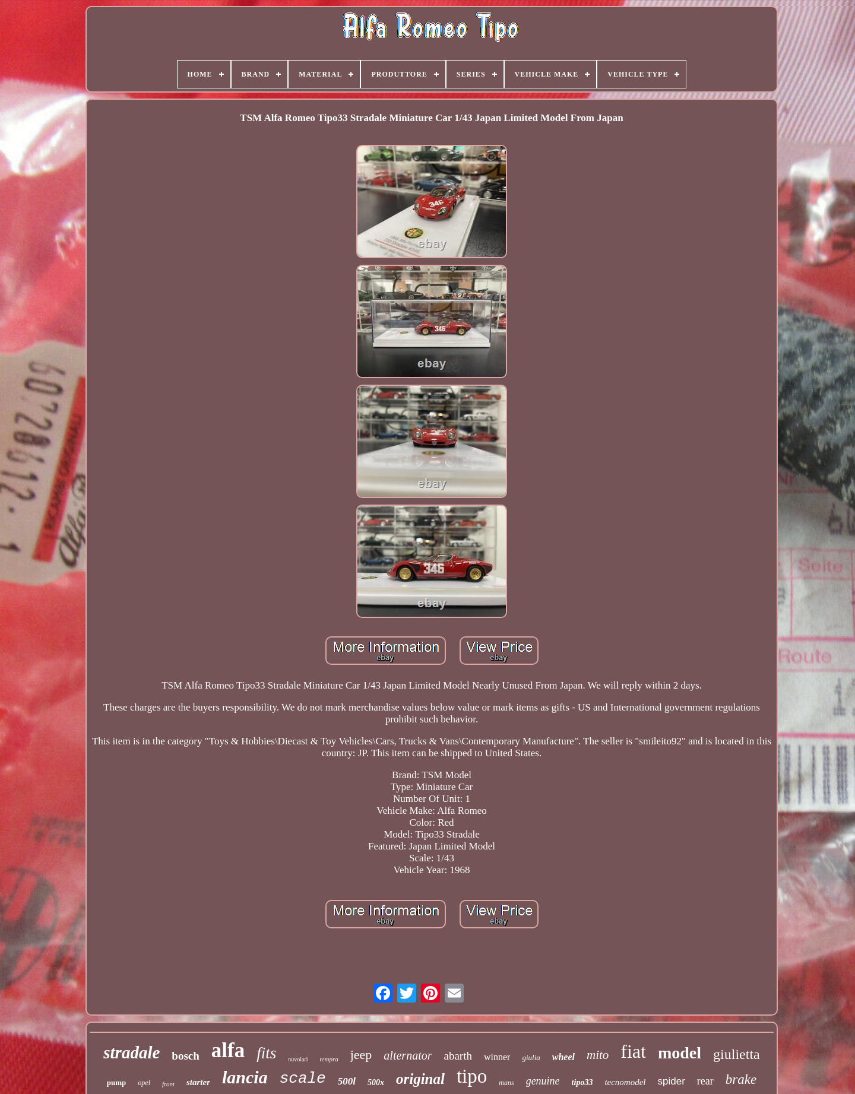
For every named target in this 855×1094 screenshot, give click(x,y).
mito (598, 1055)
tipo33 (582, 1082)
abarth (457, 1055)
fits (266, 1053)
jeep (361, 1054)
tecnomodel (624, 1082)
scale (303, 1078)
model (679, 1053)
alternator (408, 1055)
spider (671, 1081)
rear (705, 1081)
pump (116, 1082)
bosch (185, 1055)
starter (198, 1082)
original (420, 1079)
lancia (245, 1077)
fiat (633, 1051)
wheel (563, 1057)
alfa (228, 1050)
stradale (131, 1052)
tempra (329, 1059)
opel (144, 1083)
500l (347, 1081)
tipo (472, 1076)
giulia (531, 1057)
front (168, 1083)
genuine (543, 1081)
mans (506, 1083)
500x (376, 1082)
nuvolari (298, 1059)
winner (497, 1057)
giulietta (736, 1054)
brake (741, 1079)
